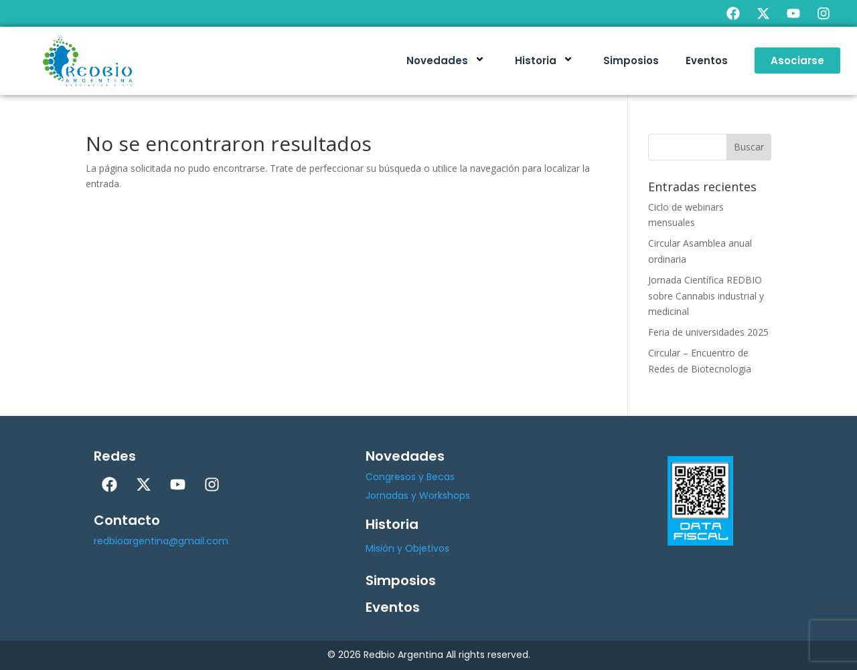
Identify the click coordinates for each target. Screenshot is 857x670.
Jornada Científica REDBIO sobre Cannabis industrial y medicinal (706, 295)
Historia (545, 60)
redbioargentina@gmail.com (161, 541)
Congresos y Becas (410, 476)
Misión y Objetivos (407, 548)
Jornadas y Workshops (418, 495)
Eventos (707, 60)
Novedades (447, 60)
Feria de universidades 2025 (708, 332)
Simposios (631, 60)
